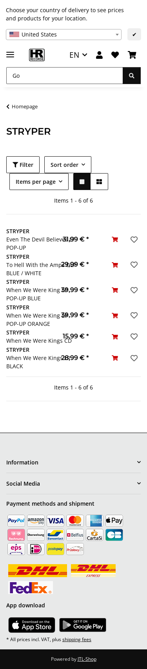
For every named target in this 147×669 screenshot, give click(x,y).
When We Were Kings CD (39, 340)
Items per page (36, 181)
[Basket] (132, 55)
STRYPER (17, 231)
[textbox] (63, 34)
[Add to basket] (115, 239)
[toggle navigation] (10, 51)
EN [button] (74, 54)
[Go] (64, 75)
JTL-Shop (87, 659)
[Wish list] (115, 55)
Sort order (64, 164)
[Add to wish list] (133, 239)
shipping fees (76, 639)
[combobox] (64, 34)
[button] (99, 55)
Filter (23, 164)
